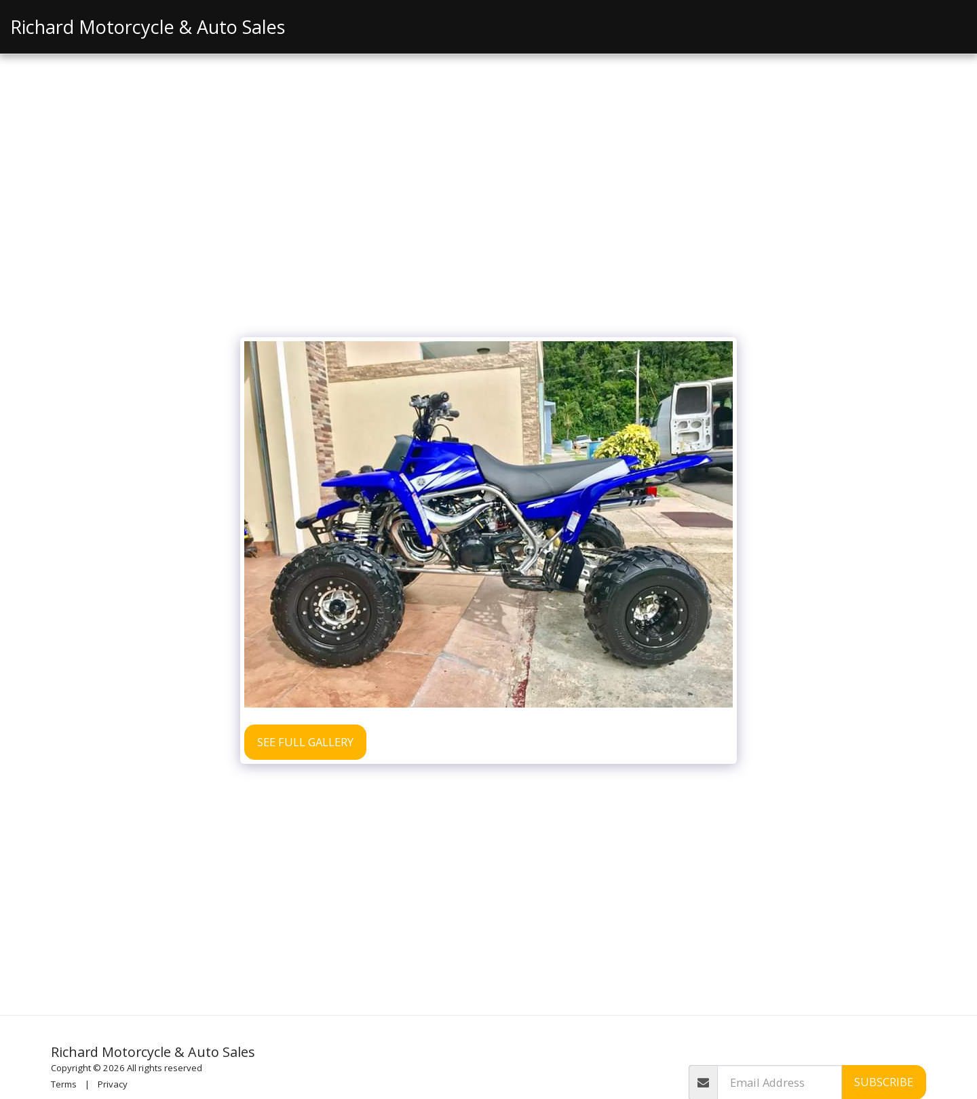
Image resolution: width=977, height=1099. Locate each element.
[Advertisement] (488, 229)
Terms (64, 1084)
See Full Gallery (305, 742)
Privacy (113, 1084)
